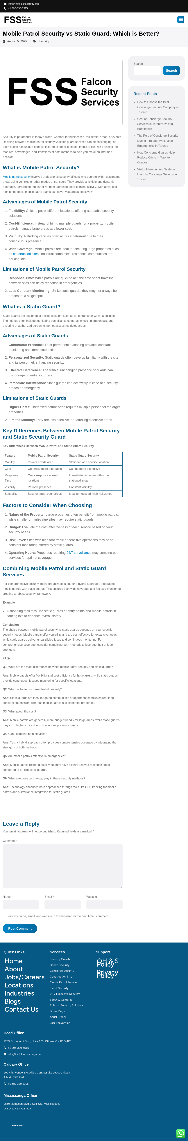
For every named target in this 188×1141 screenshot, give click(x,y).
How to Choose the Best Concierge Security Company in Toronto (158, 107)
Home (14, 961)
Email (49, 896)
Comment (10, 840)
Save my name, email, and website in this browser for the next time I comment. (57, 916)
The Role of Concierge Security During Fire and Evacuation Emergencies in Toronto (157, 140)
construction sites (26, 254)
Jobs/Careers (24, 977)
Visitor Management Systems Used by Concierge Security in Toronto (157, 174)
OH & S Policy (108, 962)
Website (91, 896)
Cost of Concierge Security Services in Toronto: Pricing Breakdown (155, 123)
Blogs (13, 1001)
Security (44, 41)
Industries (19, 993)
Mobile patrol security (17, 176)
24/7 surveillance (79, 553)
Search (138, 63)
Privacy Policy (107, 974)
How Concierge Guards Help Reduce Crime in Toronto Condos (156, 157)
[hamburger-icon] (180, 19)
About (14, 969)
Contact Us (21, 1009)
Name (7, 896)
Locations (19, 985)
